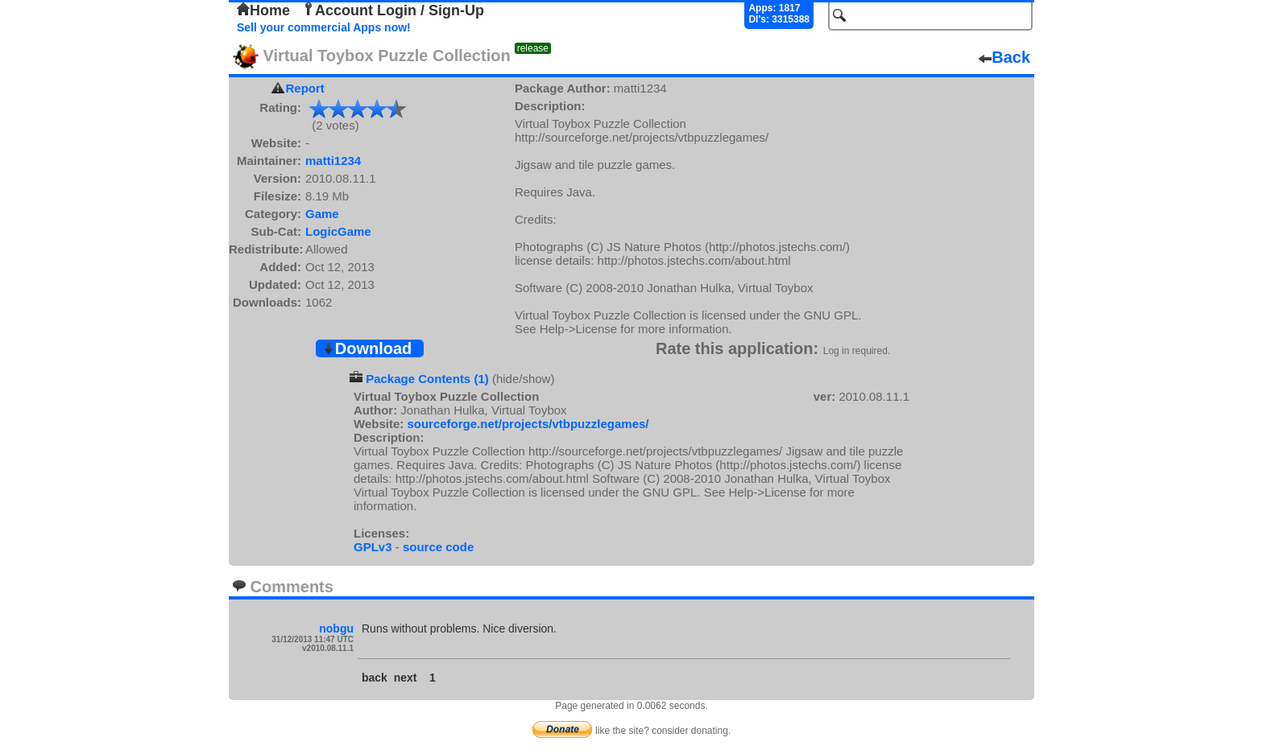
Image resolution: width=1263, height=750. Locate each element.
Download (367, 348)
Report (305, 88)
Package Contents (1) (427, 378)
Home (263, 10)
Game (322, 213)
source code (438, 547)
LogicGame (338, 231)
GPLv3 (373, 547)
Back (1004, 57)
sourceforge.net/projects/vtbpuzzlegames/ (527, 424)
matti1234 (333, 160)
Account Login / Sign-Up (393, 10)
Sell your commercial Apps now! (324, 27)
